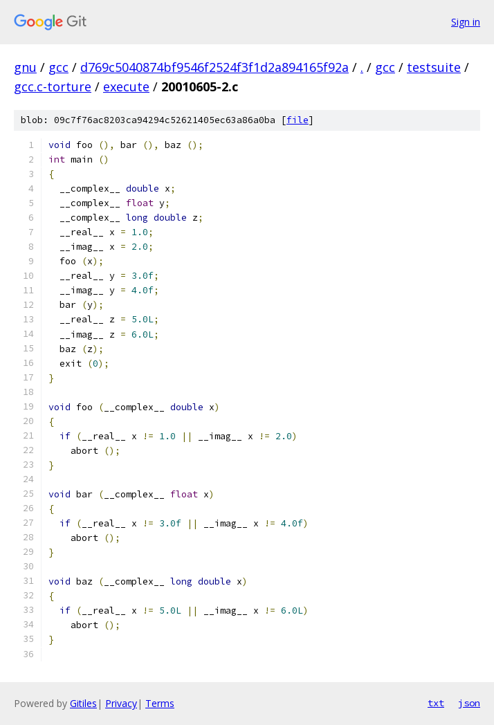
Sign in (465, 21)
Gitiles (83, 703)
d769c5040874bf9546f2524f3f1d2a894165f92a (214, 67)
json (469, 703)
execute (126, 86)
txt (436, 703)
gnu (25, 67)
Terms (159, 703)
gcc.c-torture (52, 86)
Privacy (121, 703)
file (297, 120)
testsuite (434, 67)
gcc (58, 67)
